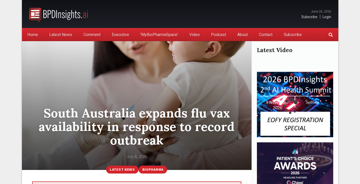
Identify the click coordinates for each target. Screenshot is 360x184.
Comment (92, 34)
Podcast (218, 34)
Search (330, 34)
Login (326, 17)
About (242, 34)
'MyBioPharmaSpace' (159, 34)
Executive (120, 34)
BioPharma (153, 169)
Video (194, 34)
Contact (265, 34)
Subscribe (309, 17)
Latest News (60, 34)
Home (32, 34)
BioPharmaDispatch (58, 14)
